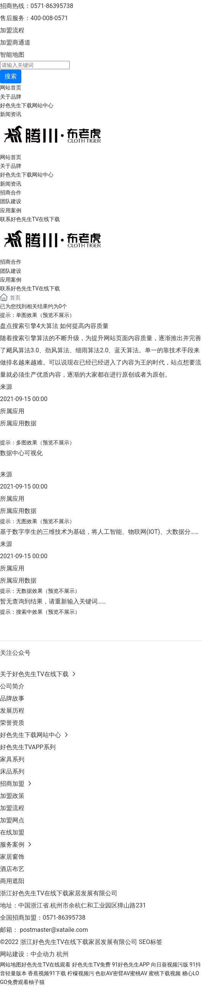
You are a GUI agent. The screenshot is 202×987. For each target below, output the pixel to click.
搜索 (11, 76)
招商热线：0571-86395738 (36, 6)
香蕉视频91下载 (47, 973)
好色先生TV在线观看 (46, 965)
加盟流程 (12, 30)
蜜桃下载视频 (165, 973)
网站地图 (10, 965)
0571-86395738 (65, 917)
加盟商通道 (15, 42)
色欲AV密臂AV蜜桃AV (121, 973)
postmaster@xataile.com (54, 929)
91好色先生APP (131, 965)
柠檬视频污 (80, 973)
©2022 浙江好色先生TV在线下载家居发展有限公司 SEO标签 (81, 942)
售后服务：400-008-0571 (34, 18)
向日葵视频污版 (169, 965)
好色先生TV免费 (91, 965)
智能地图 (12, 54)
